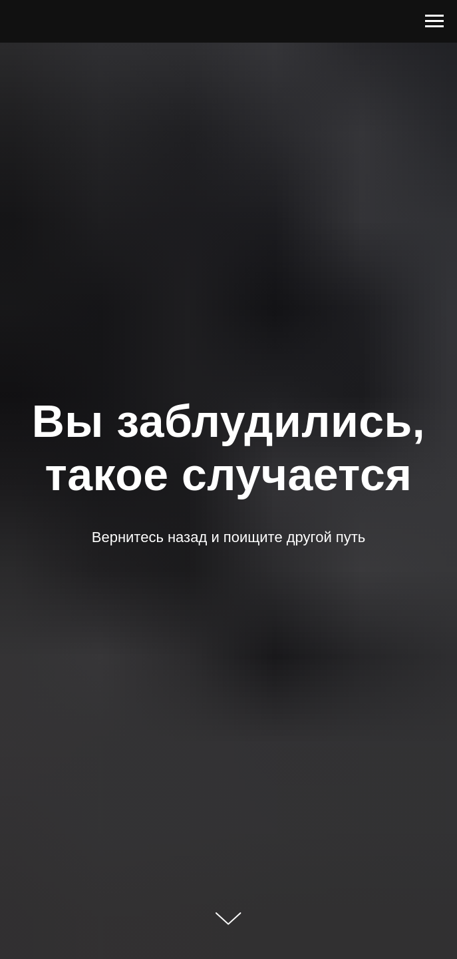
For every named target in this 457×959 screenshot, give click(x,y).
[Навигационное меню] (434, 21)
